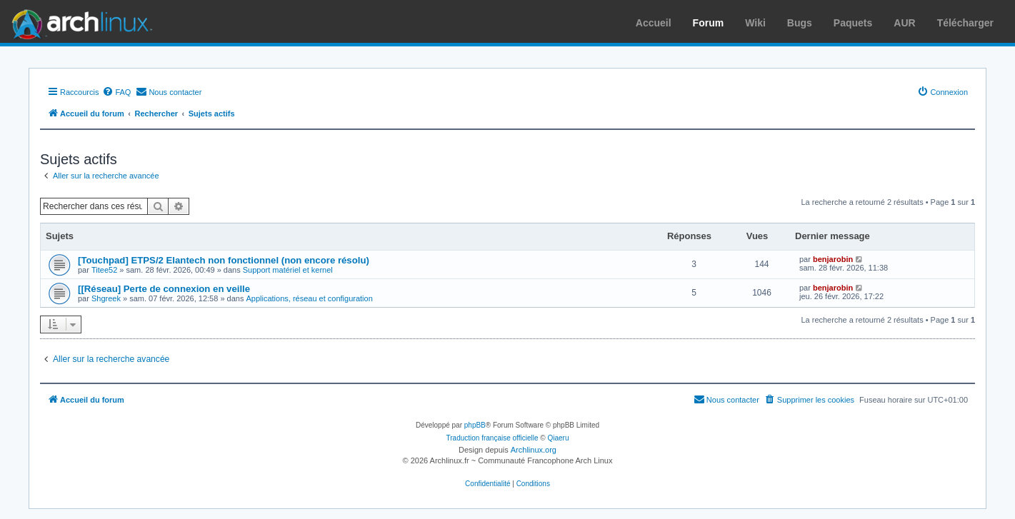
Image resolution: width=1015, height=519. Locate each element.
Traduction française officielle (492, 438)
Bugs (799, 23)
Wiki (755, 23)
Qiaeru (558, 438)
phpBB (475, 425)
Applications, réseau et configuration (309, 298)
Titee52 (104, 270)
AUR (904, 23)
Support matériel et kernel (288, 270)
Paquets (853, 23)
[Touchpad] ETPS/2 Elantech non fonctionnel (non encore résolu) (223, 260)
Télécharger (965, 23)
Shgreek (106, 298)
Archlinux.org (533, 449)
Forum (708, 23)
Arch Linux (78, 21)
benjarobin (833, 259)
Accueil (653, 23)
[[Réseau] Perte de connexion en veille (164, 288)
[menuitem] (116, 92)
